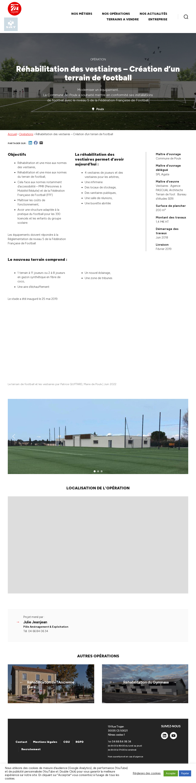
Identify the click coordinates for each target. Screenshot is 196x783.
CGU (66, 742)
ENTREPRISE (157, 19)
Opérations (26, 134)
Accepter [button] (171, 773)
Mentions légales (45, 742)
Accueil (12, 134)
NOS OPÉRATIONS (116, 14)
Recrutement (31, 749)
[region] (98, 436)
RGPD (80, 742)
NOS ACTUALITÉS (153, 14)
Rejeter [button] (185, 773)
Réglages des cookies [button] (147, 773)
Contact (21, 742)
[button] (14, 436)
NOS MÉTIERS (81, 14)
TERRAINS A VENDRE (122, 19)
